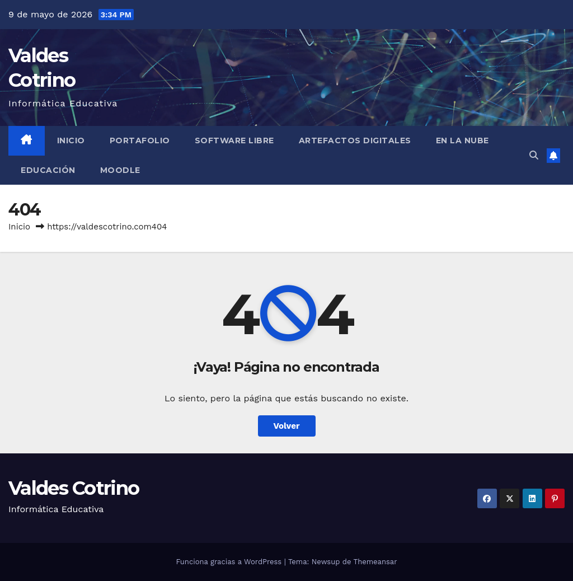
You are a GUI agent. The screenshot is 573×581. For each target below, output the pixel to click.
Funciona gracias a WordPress (230, 561)
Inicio (71, 140)
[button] (533, 155)
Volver (287, 426)
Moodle (120, 170)
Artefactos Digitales (355, 140)
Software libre (234, 140)
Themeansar (375, 561)
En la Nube (462, 140)
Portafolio (140, 140)
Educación (48, 170)
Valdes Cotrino (73, 488)
